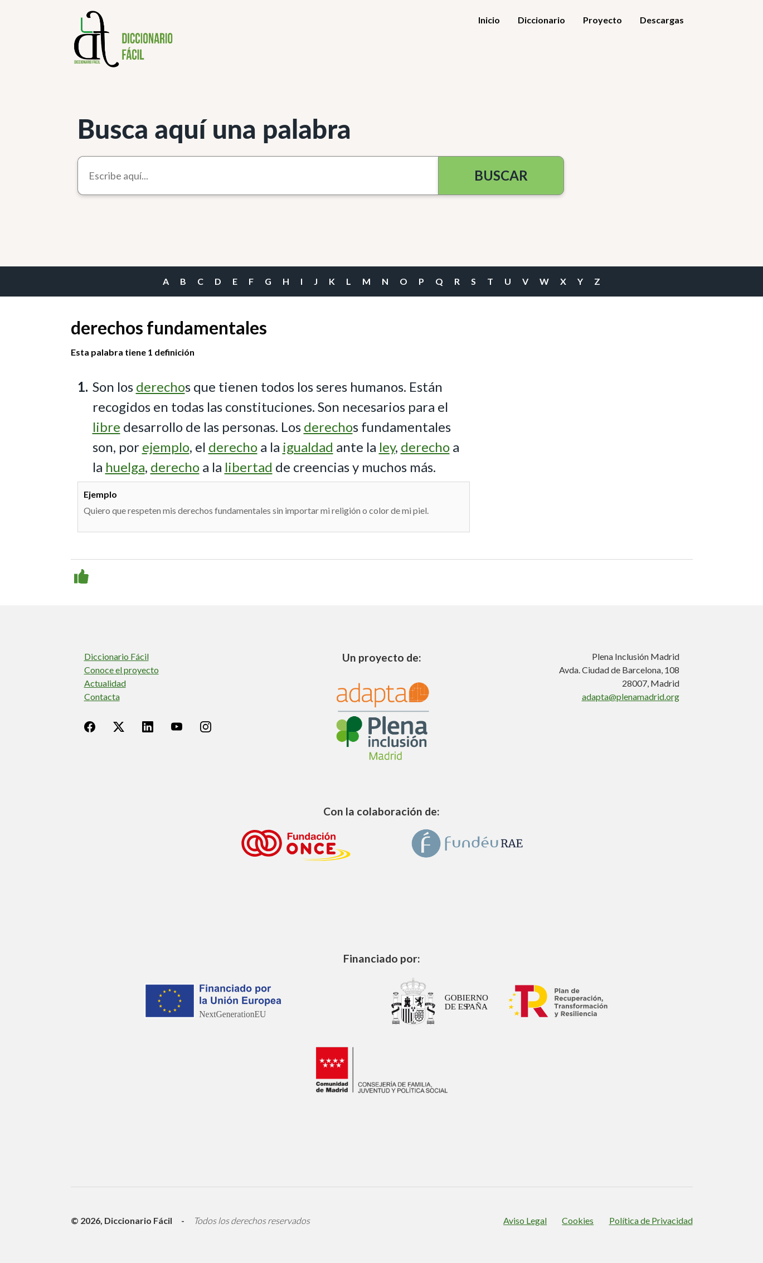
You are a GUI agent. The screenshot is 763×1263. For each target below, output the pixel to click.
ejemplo (165, 447)
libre (106, 427)
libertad (249, 467)
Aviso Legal (525, 1220)
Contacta (102, 696)
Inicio (489, 19)
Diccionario (541, 19)
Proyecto (602, 19)
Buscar (501, 175)
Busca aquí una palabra (214, 128)
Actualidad (105, 683)
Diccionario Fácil (116, 656)
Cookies (578, 1220)
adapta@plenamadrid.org (630, 696)
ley (387, 447)
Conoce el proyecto (121, 669)
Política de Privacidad (651, 1220)
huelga (125, 467)
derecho (160, 386)
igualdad (308, 447)
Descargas (662, 19)
